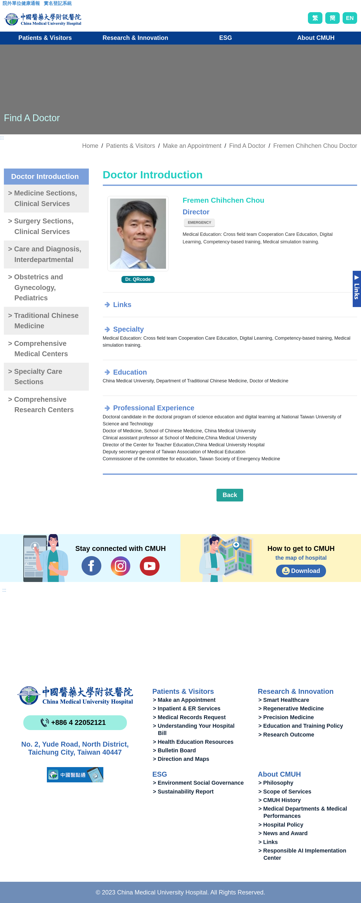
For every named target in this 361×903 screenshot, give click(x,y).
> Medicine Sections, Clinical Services (42, 198)
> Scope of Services (285, 791)
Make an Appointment (192, 145)
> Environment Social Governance (198, 783)
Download (305, 570)
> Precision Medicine (286, 717)
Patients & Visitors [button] (45, 37)
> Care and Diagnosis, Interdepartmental (44, 254)
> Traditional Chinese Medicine (43, 321)
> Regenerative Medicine (291, 708)
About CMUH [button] (316, 37)
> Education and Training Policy (300, 726)
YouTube (150, 566)
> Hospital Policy (280, 824)
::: (7, 5)
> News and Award (283, 833)
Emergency (199, 222)
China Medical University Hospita (75, 695)
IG (120, 566)
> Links (268, 842)
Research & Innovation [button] (135, 37)
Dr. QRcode (138, 279)
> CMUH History (279, 800)
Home (90, 145)
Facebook (92, 566)
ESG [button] (225, 37)
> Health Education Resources (193, 742)
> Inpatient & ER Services (186, 708)
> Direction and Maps (181, 759)
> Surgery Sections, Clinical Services (41, 226)
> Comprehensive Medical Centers (38, 349)
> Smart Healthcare (283, 700)
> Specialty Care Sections (35, 377)
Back (230, 495)
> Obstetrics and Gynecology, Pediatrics (35, 287)
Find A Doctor (247, 145)
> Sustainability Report (183, 791)
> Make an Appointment (184, 700)
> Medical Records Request (189, 717)
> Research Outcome (286, 734)
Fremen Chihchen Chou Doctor (315, 145)
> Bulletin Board (174, 750)
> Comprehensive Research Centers (41, 405)
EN (350, 18)
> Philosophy (275, 783)
